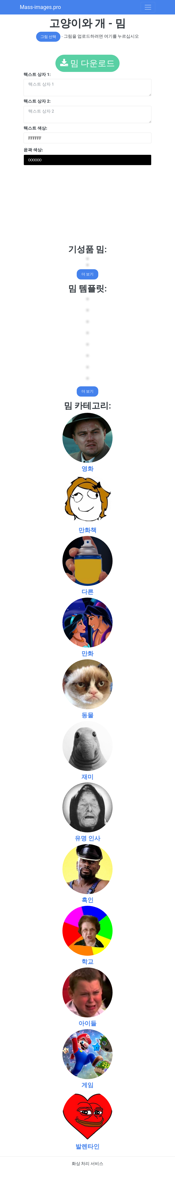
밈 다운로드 (87, 63)
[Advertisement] (87, 207)
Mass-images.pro (40, 7)
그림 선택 (48, 36)
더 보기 (87, 274)
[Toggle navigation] (148, 7)
